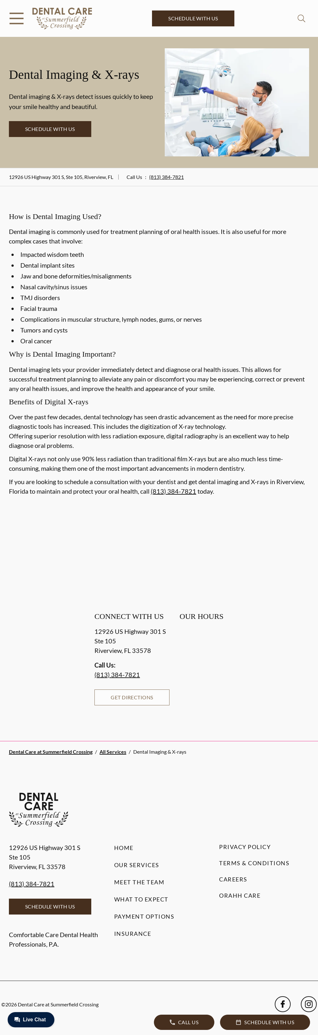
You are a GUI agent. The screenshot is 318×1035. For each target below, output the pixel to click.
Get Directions (132, 697)
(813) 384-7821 (166, 177)
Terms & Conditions (254, 863)
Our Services (136, 864)
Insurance (132, 933)
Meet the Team (139, 882)
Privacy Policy (245, 846)
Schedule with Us (193, 18)
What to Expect (141, 899)
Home (124, 847)
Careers (233, 879)
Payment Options (144, 916)
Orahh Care (239, 895)
